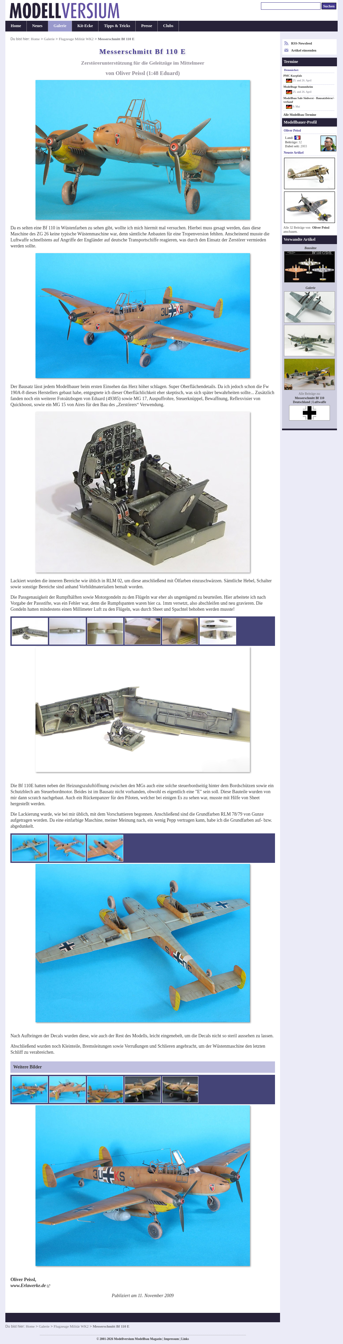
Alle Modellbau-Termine (299, 115)
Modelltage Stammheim (298, 86)
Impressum (171, 1339)
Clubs (168, 25)
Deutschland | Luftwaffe (309, 402)
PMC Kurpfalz (292, 75)
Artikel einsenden (303, 50)
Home (16, 25)
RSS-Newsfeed (301, 43)
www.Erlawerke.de (28, 1285)
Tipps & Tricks (117, 25)
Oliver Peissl (320, 227)
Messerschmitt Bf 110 (309, 398)
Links (185, 1339)
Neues (37, 25)
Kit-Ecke (85, 25)
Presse (146, 25)
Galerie (60, 25)
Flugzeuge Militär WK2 (76, 39)
